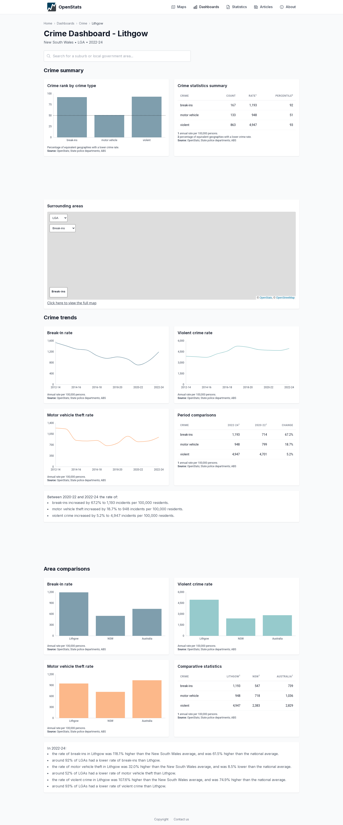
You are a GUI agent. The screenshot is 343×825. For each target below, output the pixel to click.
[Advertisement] (171, 177)
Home (48, 23)
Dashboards (65, 23)
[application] (106, 117)
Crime (83, 23)
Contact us (181, 819)
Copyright (161, 819)
